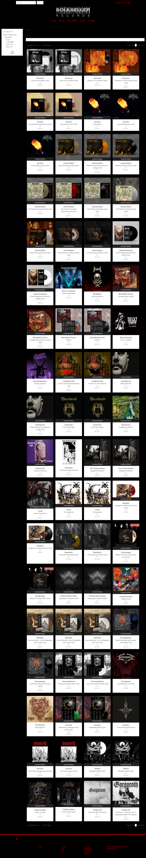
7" (8, 39)
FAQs (86, 854)
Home (53, 21)
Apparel (91, 21)
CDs (63, 848)
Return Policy (88, 848)
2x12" (9, 44)
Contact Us (87, 846)
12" (9, 42)
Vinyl (8, 37)
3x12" (9, 47)
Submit (40, 3)
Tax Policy (87, 852)
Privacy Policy (88, 850)
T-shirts (64, 846)
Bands (61, 21)
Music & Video (10, 35)
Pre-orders (72, 21)
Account (119, 3)
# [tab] (27, 36)
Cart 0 (127, 3)
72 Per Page (47, 45)
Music (82, 21)
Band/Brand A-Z (33, 45)
